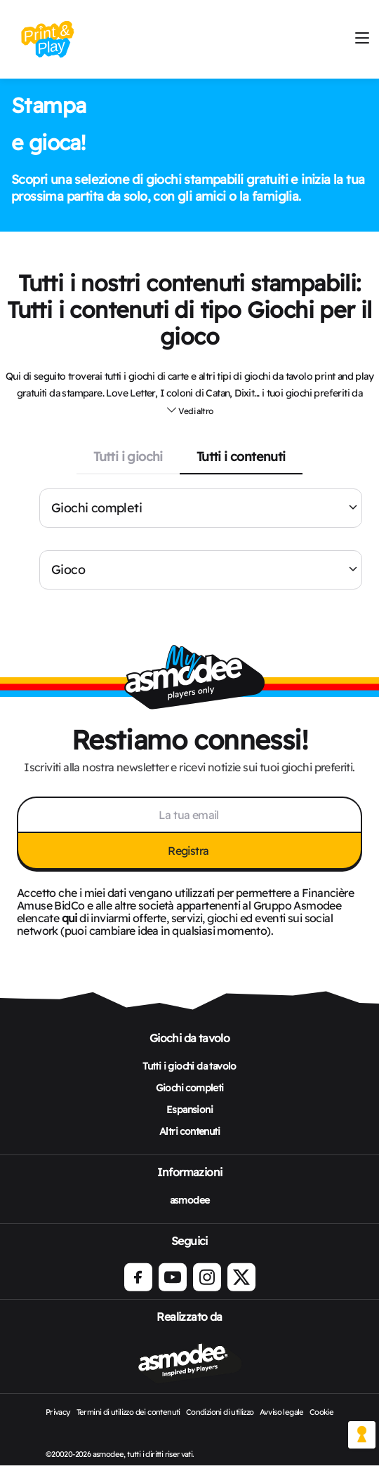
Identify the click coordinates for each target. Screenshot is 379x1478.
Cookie (321, 1412)
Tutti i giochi (128, 456)
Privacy (58, 1412)
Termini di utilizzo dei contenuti (128, 1412)
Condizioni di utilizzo (220, 1412)
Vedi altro (189, 410)
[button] (189, 410)
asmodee (190, 1200)
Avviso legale (282, 1412)
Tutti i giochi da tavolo (189, 1066)
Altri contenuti (189, 1131)
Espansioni (189, 1109)
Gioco (68, 569)
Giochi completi (96, 508)
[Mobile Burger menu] (362, 38)
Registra (189, 851)
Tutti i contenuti (241, 456)
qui (69, 918)
